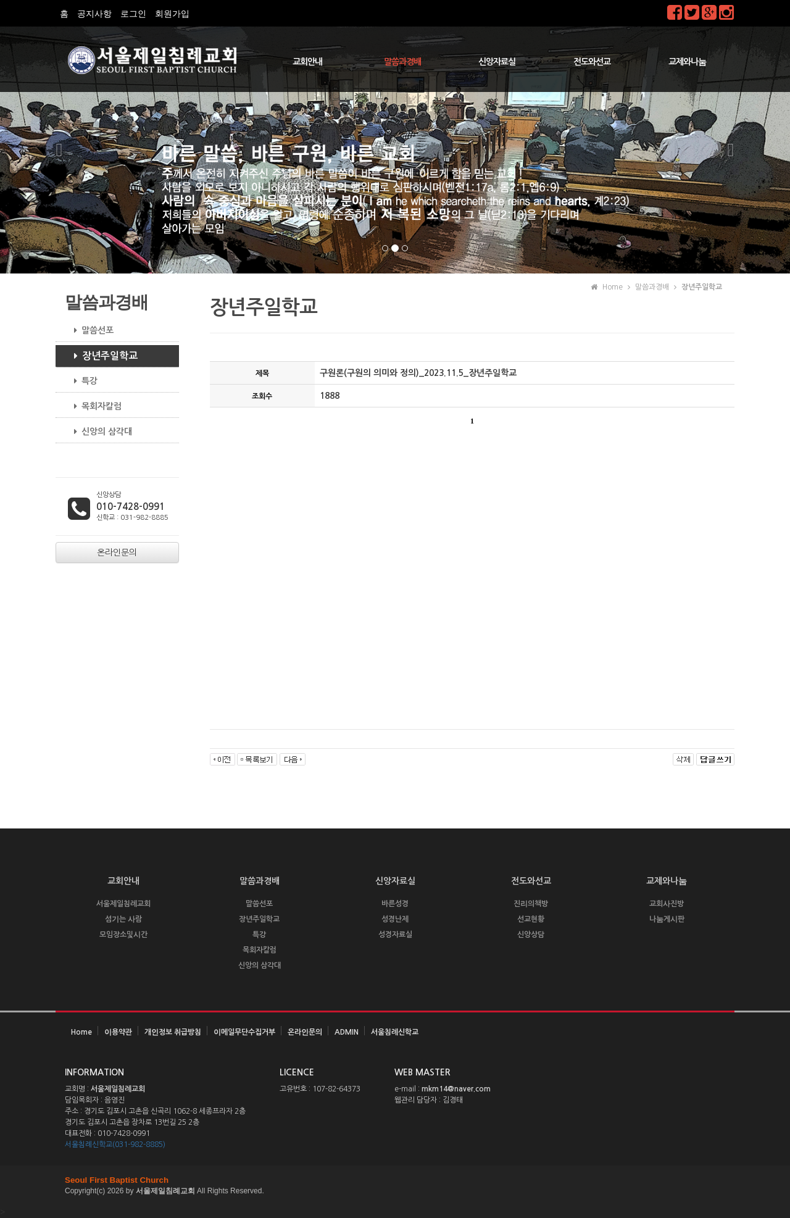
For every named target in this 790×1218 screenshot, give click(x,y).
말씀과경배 (402, 61)
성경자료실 (395, 934)
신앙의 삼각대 (98, 431)
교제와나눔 (687, 61)
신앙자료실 (496, 61)
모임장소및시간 (123, 934)
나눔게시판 (666, 919)
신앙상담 (530, 934)
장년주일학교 (101, 356)
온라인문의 (305, 1032)
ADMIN (347, 1032)
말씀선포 (89, 330)
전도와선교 (591, 61)
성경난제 (395, 919)
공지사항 (94, 14)
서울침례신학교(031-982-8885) (115, 1144)
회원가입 (172, 14)
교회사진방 (666, 903)
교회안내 (307, 61)
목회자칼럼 (93, 406)
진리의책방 (531, 903)
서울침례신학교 (394, 1032)
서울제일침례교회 (123, 903)
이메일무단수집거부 (244, 1032)
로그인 (133, 14)
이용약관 (118, 1032)
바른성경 (395, 903)
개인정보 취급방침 (172, 1032)
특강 (81, 381)
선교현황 (530, 919)
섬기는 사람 (123, 919)
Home (81, 1032)
